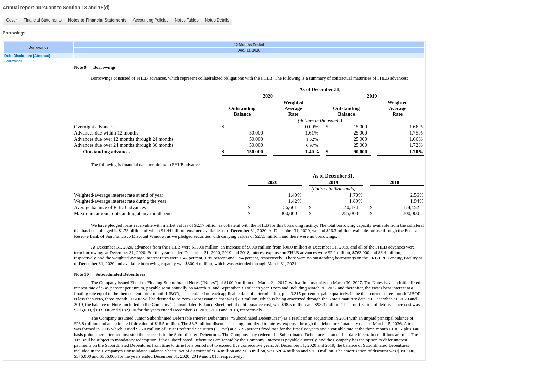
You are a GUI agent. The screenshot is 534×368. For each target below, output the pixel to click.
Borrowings (13, 61)
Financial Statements (42, 20)
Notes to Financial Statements (97, 20)
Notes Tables (187, 20)
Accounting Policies (150, 20)
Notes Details (217, 20)
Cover (11, 20)
